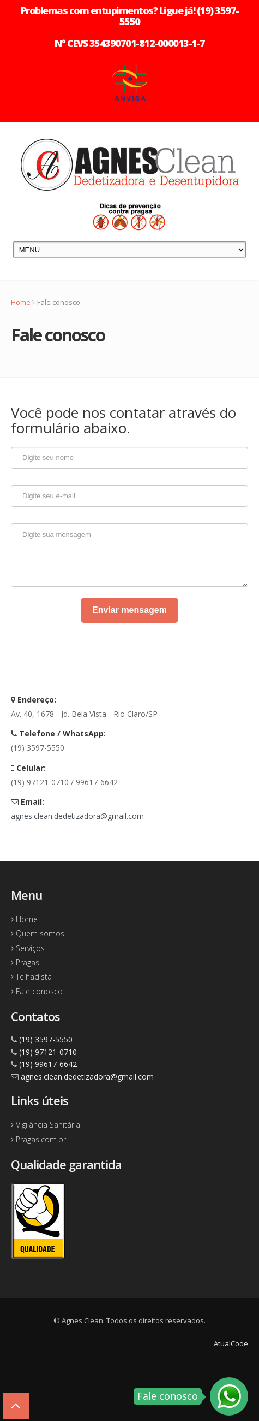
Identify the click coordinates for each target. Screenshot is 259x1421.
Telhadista (31, 976)
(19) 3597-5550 (46, 1039)
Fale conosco (37, 991)
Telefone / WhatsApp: (58, 733)
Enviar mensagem (129, 610)
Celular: (28, 768)
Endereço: (33, 699)
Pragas (25, 962)
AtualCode (231, 1343)
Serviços (28, 948)
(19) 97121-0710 (48, 1052)
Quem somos (37, 933)
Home (21, 302)
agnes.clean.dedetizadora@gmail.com (77, 816)
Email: (27, 802)
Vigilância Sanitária (45, 1124)
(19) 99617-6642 (48, 1064)
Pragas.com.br (38, 1139)
